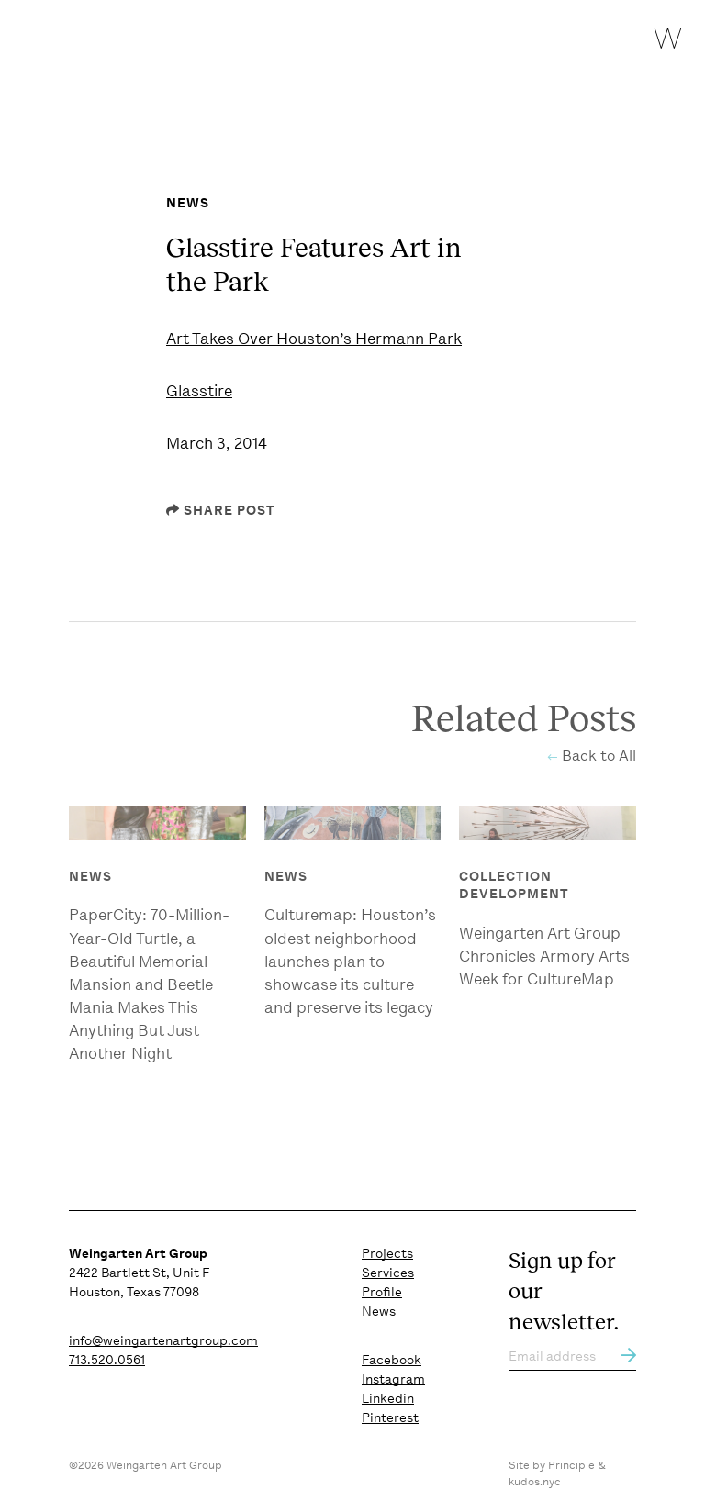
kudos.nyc (535, 1481)
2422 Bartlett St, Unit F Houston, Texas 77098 (139, 1272)
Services (388, 1272)
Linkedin (388, 1398)
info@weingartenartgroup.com (163, 1340)
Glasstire (199, 391)
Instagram (393, 1379)
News (379, 1311)
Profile (382, 1292)
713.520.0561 (107, 1359)
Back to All (599, 759)
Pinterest (390, 1417)
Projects (387, 1253)
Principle (571, 1465)
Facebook (391, 1359)
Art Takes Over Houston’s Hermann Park (314, 338)
